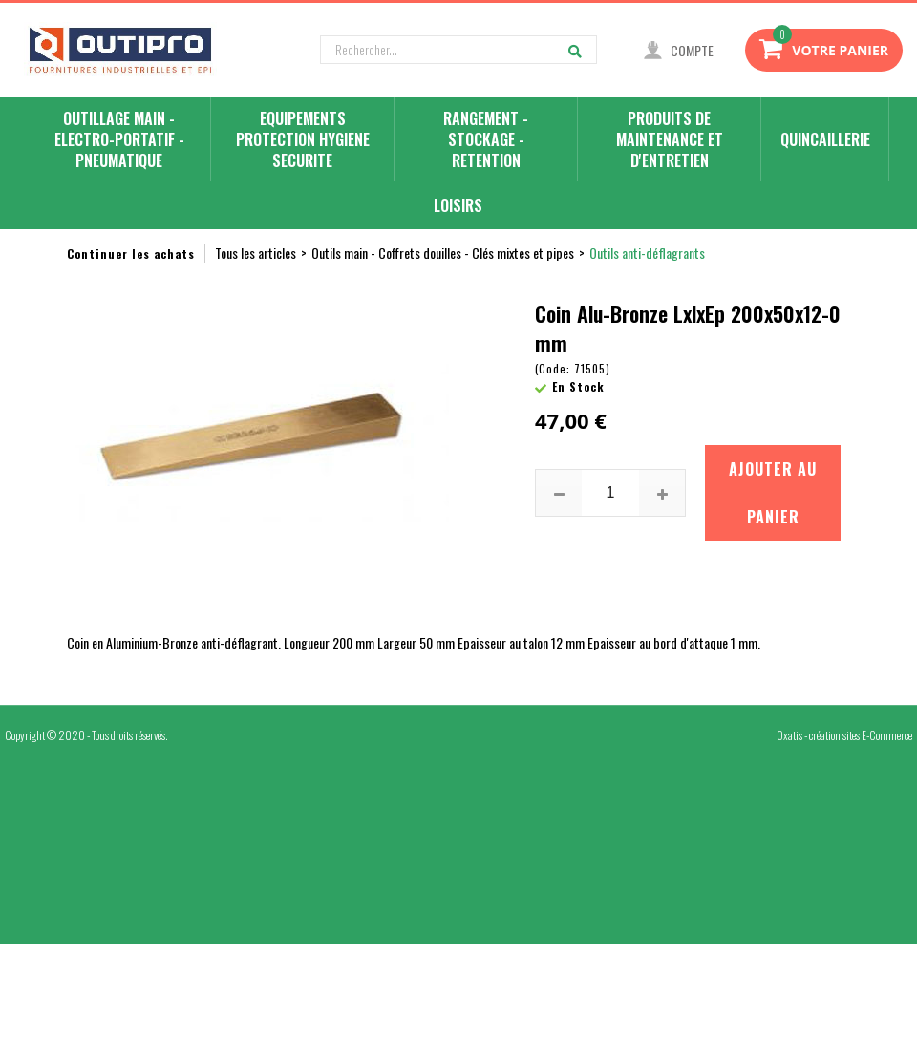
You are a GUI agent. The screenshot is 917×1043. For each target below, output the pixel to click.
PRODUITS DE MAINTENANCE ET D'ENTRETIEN (669, 140)
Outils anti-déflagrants (647, 253)
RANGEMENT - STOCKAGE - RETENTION (485, 140)
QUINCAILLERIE (825, 139)
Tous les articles (255, 253)
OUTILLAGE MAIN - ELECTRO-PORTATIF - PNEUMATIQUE (119, 140)
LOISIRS (458, 205)
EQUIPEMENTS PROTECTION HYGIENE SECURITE (303, 140)
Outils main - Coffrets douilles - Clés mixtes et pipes (442, 253)
